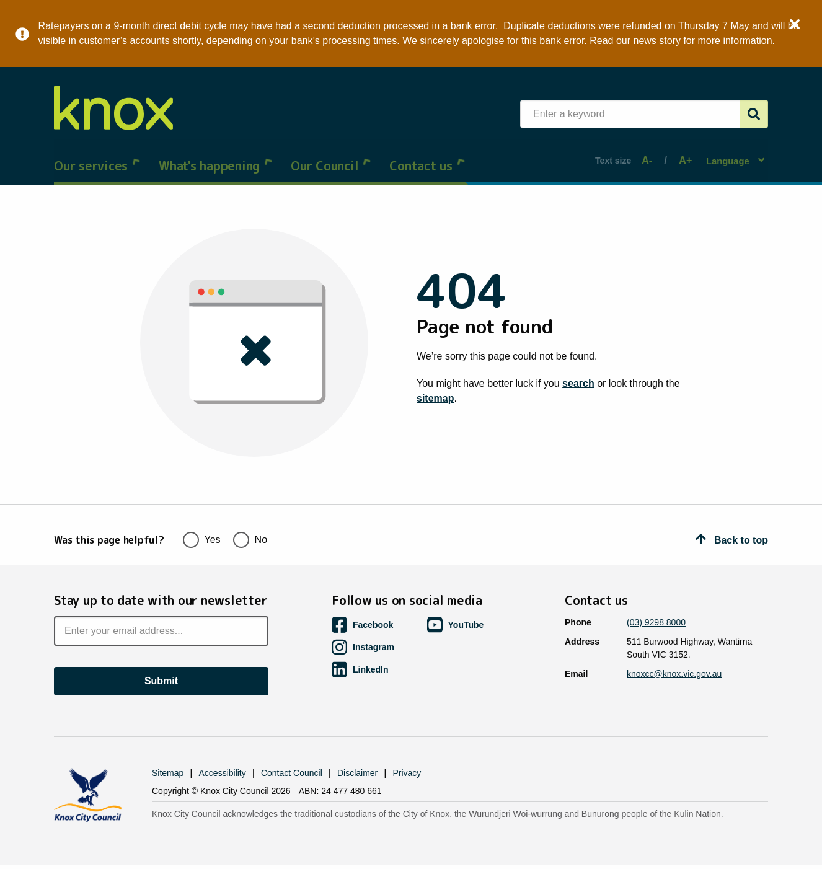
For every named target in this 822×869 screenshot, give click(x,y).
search (578, 371)
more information (732, 40)
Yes (202, 513)
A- (648, 154)
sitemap (435, 386)
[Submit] (754, 114)
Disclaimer (357, 747)
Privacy (406, 747)
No (250, 513)
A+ (680, 154)
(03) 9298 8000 (656, 597)
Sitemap (167, 747)
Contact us (427, 154)
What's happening (215, 154)
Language (729, 154)
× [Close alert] (794, 22)
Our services (97, 154)
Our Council (331, 154)
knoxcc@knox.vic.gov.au (674, 648)
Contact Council (291, 747)
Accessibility (222, 747)
